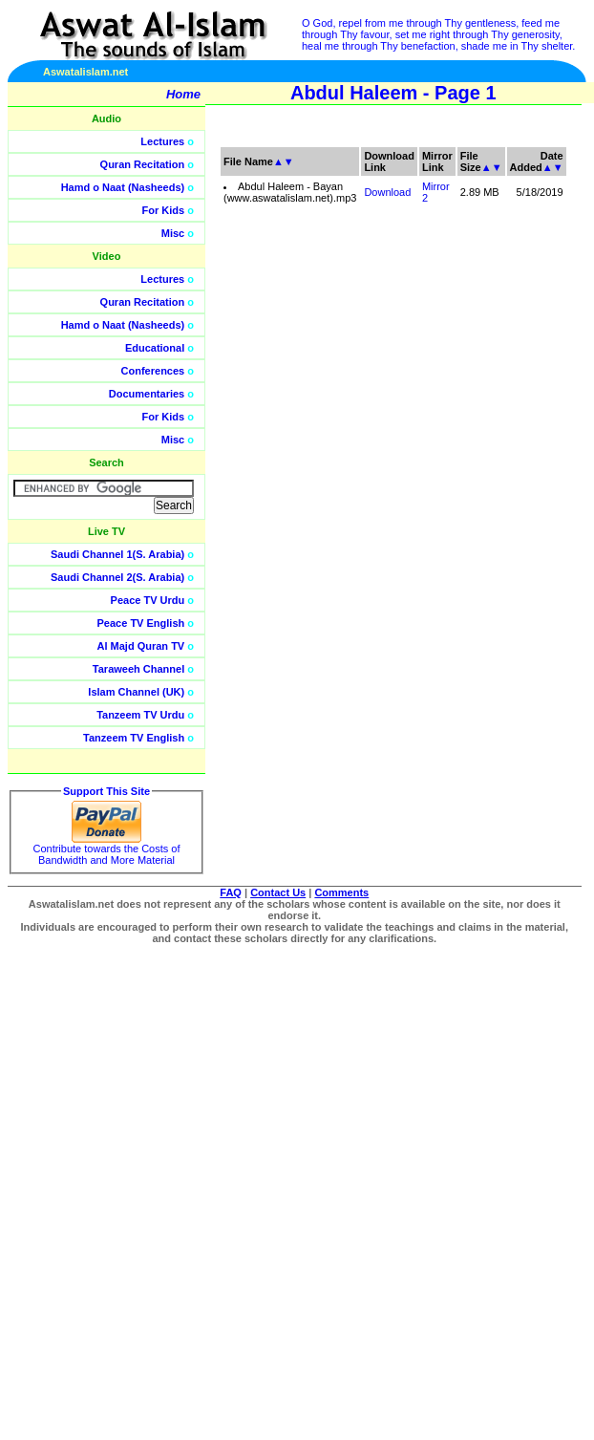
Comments (341, 892)
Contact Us (278, 892)
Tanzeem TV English (133, 737)
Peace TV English (141, 623)
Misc (172, 233)
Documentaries (146, 393)
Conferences (153, 370)
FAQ (231, 892)
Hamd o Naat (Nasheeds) (123, 187)
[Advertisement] (462, 430)
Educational (154, 348)
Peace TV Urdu (148, 600)
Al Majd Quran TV (141, 646)
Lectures (162, 141)
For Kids (163, 210)
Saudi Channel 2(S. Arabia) (117, 577)
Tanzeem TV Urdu (140, 714)
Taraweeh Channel (138, 669)
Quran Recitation (142, 164)
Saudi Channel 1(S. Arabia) (117, 554)
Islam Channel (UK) (136, 692)
